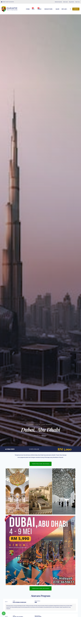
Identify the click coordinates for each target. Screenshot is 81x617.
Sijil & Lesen (65, 1)
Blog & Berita (71, 1)
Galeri (57, 9)
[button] (7, 489)
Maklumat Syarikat (58, 1)
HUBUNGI (75, 9)
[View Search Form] (70, 9)
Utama (28, 9)
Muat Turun (77, 1)
